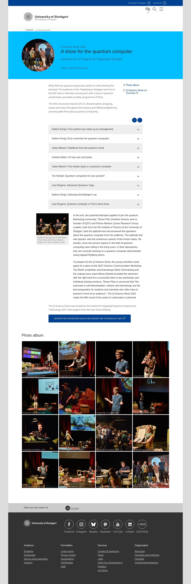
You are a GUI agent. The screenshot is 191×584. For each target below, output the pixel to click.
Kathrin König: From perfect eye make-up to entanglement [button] (82, 129)
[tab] (95, 129)
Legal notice (67, 551)
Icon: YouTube (117, 524)
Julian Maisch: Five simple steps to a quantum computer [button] (81, 166)
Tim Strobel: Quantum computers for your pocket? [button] (78, 176)
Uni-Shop (103, 570)
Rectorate (140, 551)
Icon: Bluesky (93, 524)
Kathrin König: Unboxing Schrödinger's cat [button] (74, 194)
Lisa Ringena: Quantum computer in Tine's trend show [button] (80, 204)
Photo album (132, 85)
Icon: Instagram (81, 524)
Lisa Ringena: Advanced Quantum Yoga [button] (73, 185)
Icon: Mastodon (105, 524)
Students (28, 551)
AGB (63, 566)
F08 (157, 3)
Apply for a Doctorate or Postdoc (110, 564)
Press (101, 554)
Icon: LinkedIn (129, 524)
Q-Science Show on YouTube (136, 91)
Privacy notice (68, 554)
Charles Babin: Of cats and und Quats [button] (72, 157)
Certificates (67, 562)
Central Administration (146, 562)
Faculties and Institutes (147, 554)
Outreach (29, 30)
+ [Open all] (134, 120)
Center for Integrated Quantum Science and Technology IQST (88, 318)
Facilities (139, 558)
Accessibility (67, 558)
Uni (137, 3)
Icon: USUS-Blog (142, 524)
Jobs (100, 558)
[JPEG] (52, 224)
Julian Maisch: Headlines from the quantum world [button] (78, 148)
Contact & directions (108, 551)
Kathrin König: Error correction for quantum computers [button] (80, 138)
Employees (29, 554)
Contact (72, 508)
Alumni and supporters (36, 558)
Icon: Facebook (69, 524)
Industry (28, 562)
